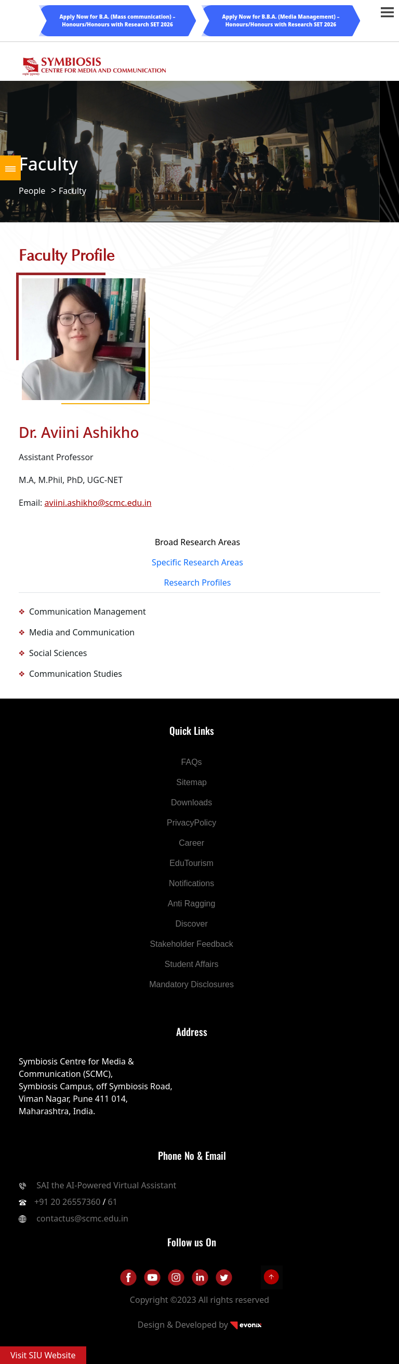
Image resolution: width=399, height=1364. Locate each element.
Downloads (191, 802)
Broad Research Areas (197, 542)
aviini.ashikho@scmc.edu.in (98, 502)
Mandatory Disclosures (191, 984)
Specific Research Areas (197, 562)
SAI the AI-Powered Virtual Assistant (105, 1185)
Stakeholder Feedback (191, 944)
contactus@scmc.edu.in (82, 1218)
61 (112, 1201)
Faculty (72, 190)
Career (191, 843)
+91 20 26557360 (67, 1201)
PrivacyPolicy (191, 822)
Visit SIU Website (43, 1355)
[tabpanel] (199, 642)
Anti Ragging (192, 903)
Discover (191, 923)
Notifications (191, 883)
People (32, 190)
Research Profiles (197, 582)
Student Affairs (192, 964)
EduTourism (191, 863)
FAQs (191, 762)
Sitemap (191, 782)
